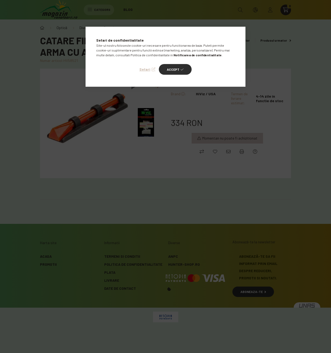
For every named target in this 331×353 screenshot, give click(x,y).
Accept (173, 69)
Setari (144, 69)
